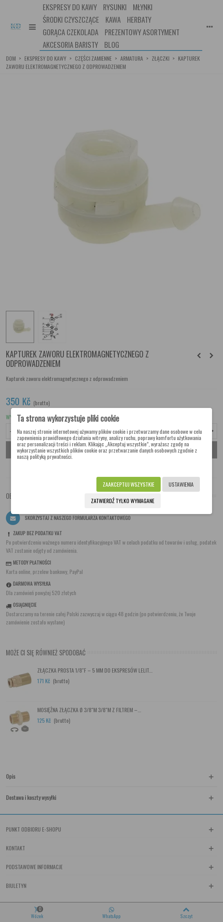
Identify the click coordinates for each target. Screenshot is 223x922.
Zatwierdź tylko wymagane (122, 500)
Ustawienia (181, 484)
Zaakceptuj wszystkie (128, 484)
